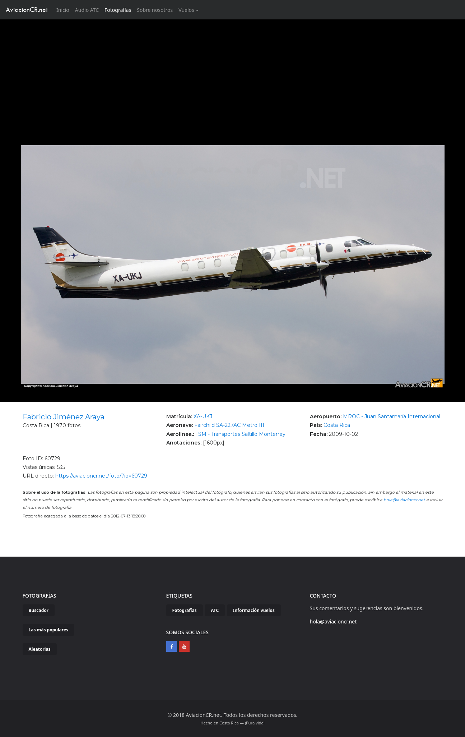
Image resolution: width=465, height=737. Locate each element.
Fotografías (117, 9)
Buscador (39, 610)
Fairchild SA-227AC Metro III (229, 425)
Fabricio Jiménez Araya (63, 417)
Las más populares (49, 630)
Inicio (64, 9)
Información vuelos (254, 610)
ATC (215, 610)
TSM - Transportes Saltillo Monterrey (240, 434)
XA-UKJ (203, 416)
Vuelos (186, 9)
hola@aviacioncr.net (404, 499)
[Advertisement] (232, 73)
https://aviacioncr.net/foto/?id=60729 (101, 476)
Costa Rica (337, 425)
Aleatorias (40, 649)
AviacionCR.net (27, 9)
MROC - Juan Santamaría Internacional (391, 416)
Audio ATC (87, 9)
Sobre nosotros (155, 9)
